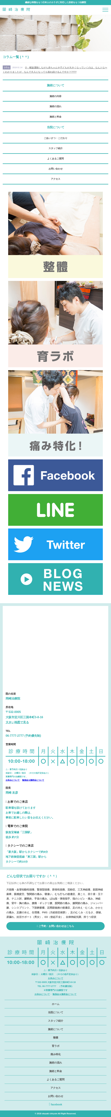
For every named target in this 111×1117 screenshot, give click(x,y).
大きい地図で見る (17, 722)
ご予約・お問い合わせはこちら (55, 926)
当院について (55, 1012)
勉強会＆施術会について (33, 780)
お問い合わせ (56, 168)
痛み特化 (56, 1054)
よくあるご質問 (55, 158)
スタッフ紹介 (56, 148)
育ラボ (55, 1045)
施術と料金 (55, 116)
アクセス (55, 179)
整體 (55, 1037)
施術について (55, 1029)
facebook (55, 1104)
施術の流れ (55, 106)
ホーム (55, 1004)
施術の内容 (55, 96)
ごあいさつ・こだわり (55, 138)
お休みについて (13, 780)
